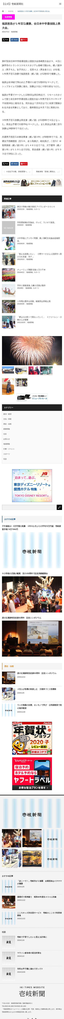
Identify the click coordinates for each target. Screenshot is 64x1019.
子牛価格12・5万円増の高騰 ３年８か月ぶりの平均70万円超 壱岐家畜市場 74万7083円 (31, 527)
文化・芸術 (7, 419)
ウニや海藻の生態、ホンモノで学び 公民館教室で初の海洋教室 (39, 706)
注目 (5, 434)
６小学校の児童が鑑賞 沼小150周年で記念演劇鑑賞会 (25, 573)
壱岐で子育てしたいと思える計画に (32, 937)
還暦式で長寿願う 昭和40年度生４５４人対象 (36, 897)
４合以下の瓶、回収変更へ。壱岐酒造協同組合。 (19, 172)
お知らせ (6, 439)
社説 (5, 459)
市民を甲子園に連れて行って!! (30, 969)
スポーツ (37, 209)
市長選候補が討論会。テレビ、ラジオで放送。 (36, 222)
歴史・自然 (7, 424)
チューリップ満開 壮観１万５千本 (31, 270)
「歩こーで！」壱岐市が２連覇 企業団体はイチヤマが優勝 (39, 882)
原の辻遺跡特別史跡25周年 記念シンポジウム (21, 618)
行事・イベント (9, 449)
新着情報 (6, 429)
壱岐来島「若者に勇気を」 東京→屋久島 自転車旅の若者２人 (49, 172)
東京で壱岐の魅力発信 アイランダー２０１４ (36, 207)
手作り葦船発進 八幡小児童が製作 (31, 285)
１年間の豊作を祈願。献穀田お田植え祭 (34, 301)
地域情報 (14, 32)
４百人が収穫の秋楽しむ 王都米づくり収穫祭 (36, 689)
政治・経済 (7, 414)
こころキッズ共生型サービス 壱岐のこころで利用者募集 (39, 914)
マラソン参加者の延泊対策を (29, 953)
